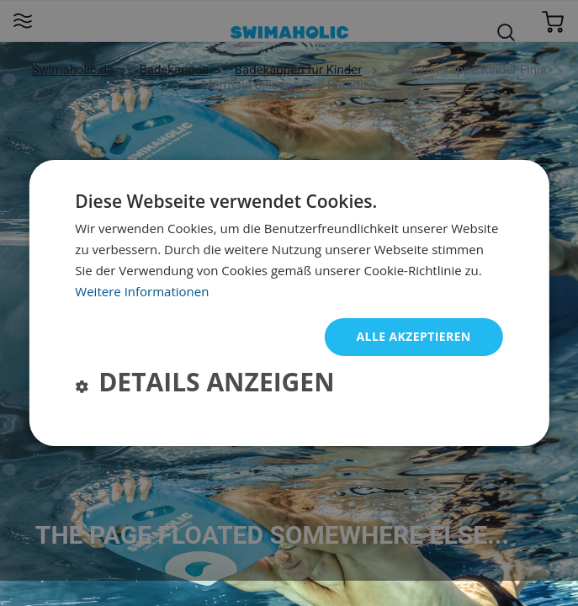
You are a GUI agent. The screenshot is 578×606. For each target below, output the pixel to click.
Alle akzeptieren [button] (414, 336)
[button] (204, 384)
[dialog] (289, 303)
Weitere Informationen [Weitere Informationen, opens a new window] (142, 291)
